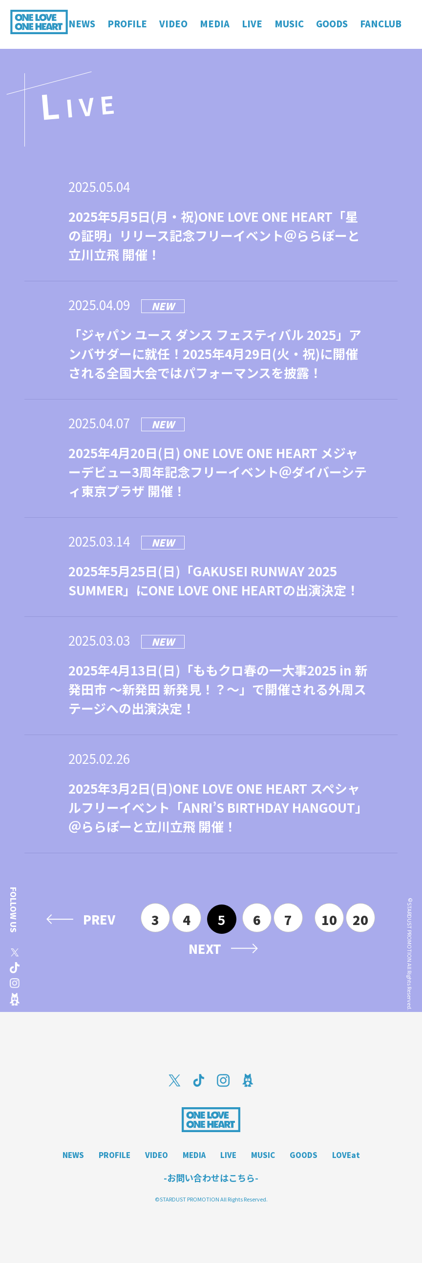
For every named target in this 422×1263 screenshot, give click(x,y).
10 (329, 919)
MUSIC (263, 1155)
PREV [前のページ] (99, 919)
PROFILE (114, 1155)
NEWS (73, 1155)
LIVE (228, 1155)
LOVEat (346, 1155)
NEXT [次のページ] (205, 948)
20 (360, 919)
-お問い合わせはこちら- (211, 1177)
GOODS (303, 1155)
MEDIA (194, 1155)
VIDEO (156, 1155)
